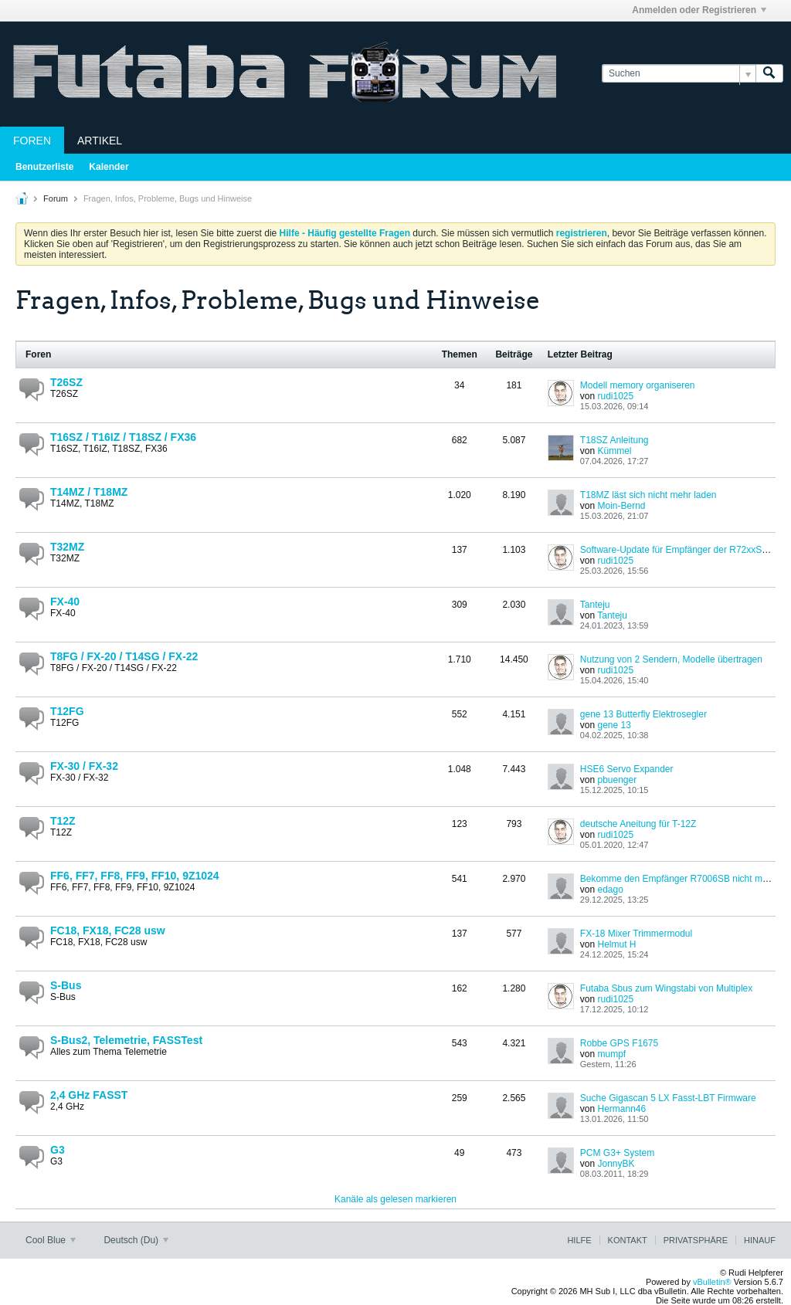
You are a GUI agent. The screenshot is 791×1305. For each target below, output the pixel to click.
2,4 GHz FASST (88, 1095)
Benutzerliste (44, 166)
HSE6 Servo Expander (627, 769)
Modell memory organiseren (637, 385)
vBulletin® (712, 1281)
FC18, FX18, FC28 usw (107, 930)
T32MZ (67, 547)
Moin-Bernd (621, 505)
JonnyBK (615, 1163)
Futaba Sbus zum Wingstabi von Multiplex (666, 988)
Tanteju (595, 604)
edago (610, 889)
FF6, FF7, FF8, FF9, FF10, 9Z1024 (134, 875)
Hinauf (760, 1240)
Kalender (108, 166)
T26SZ (66, 382)
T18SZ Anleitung (614, 440)
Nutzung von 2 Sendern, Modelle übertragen (671, 659)
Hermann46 (621, 1108)
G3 (57, 1150)
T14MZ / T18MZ (88, 492)
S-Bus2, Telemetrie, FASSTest (126, 1040)
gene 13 (613, 725)
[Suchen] (678, 73)
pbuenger (617, 780)
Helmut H (616, 944)
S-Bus (65, 985)
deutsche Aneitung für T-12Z (638, 824)
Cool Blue (50, 1240)
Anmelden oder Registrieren (699, 10)
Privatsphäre (696, 1240)
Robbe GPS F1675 (619, 1043)
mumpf (611, 1054)
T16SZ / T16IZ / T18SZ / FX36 (123, 437)
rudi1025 (615, 396)
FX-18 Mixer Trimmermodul (636, 933)
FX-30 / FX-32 (84, 766)
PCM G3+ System (617, 1152)
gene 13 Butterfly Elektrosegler (643, 714)
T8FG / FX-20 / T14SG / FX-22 (124, 656)
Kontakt (627, 1240)
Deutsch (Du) (136, 1240)
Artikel (99, 140)
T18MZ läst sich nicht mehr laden (648, 495)
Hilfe (579, 1240)
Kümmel (614, 451)
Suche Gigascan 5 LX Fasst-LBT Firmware (668, 1098)
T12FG (67, 711)
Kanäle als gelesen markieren (395, 1199)
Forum (55, 198)
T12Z (63, 821)
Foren (32, 140)
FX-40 (65, 601)
